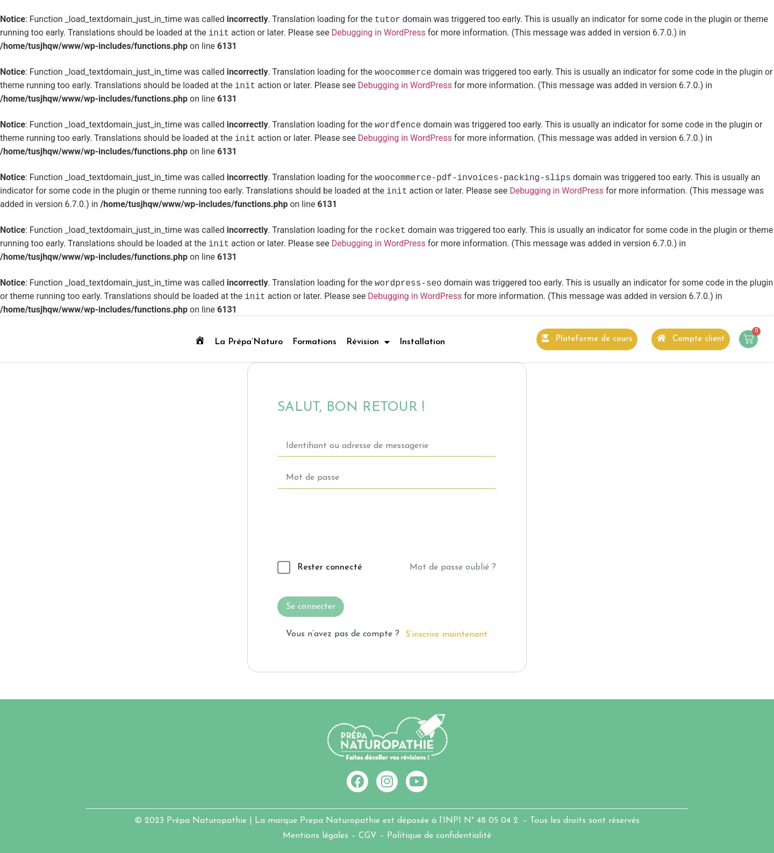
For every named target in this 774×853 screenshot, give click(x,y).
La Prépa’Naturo (248, 342)
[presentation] (351, 527)
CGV (368, 835)
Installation (422, 342)
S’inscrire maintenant (446, 634)
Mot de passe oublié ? (453, 567)
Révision (368, 342)
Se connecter (310, 606)
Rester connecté (329, 567)
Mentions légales (315, 835)
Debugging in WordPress (379, 33)
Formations (314, 342)
